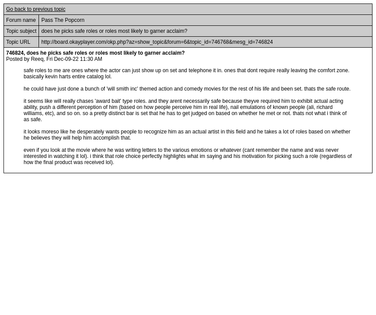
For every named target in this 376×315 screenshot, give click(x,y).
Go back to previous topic (35, 9)
